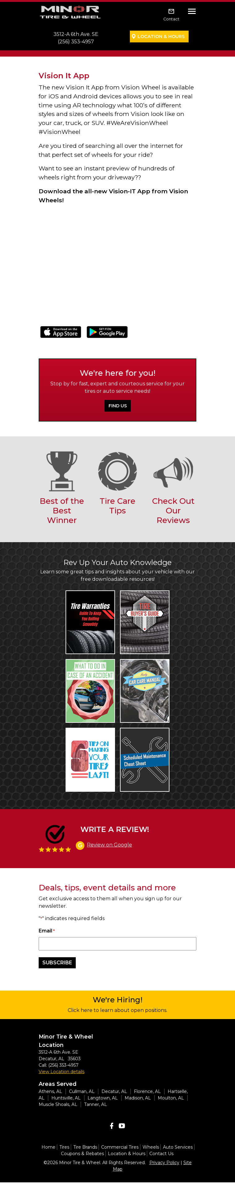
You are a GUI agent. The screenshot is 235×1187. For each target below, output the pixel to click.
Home (48, 1147)
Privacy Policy (164, 1162)
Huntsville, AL (66, 1098)
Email (47, 931)
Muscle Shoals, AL (58, 1104)
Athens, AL (50, 1091)
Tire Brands (85, 1147)
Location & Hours (161, 36)
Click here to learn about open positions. (117, 1010)
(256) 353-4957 (76, 42)
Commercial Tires (120, 1147)
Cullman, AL (82, 1091)
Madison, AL (138, 1098)
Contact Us (161, 1153)
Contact (171, 19)
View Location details (61, 1071)
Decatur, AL (114, 1091)
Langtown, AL (103, 1098)
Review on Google (109, 845)
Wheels (151, 1147)
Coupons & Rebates (82, 1153)
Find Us (118, 406)
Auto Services (178, 1147)
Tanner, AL (95, 1104)
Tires (64, 1147)
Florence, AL (147, 1091)
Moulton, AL (171, 1098)
